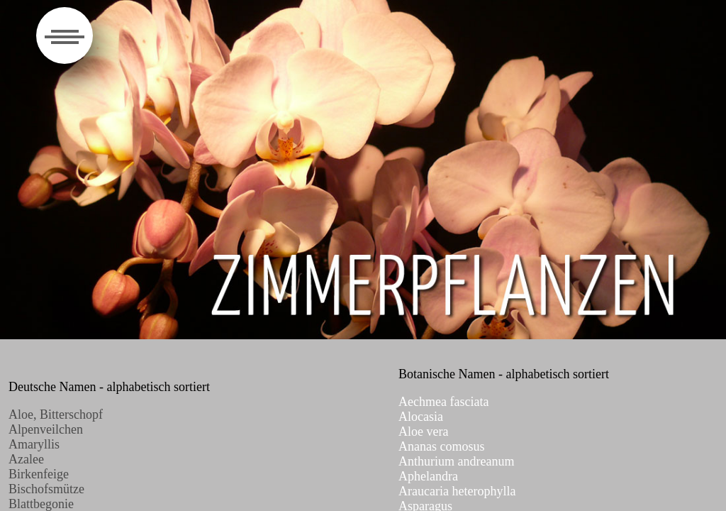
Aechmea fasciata (443, 402)
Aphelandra (428, 476)
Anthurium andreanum (456, 461)
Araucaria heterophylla (456, 491)
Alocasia (420, 417)
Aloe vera (423, 431)
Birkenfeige (39, 474)
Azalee (26, 459)
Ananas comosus (441, 446)
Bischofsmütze (46, 489)
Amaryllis (34, 444)
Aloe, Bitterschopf (56, 414)
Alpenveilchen (46, 429)
